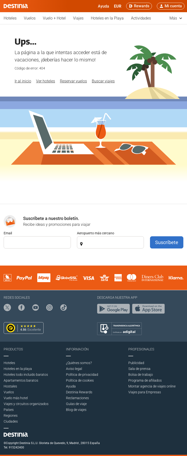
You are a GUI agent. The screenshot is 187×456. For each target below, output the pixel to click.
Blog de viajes (76, 410)
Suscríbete (166, 242)
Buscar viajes (103, 81)
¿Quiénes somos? (79, 363)
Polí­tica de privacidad (82, 375)
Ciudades (11, 421)
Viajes (78, 18)
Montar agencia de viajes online (152, 386)
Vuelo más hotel (16, 398)
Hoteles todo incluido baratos (26, 375)
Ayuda (71, 386)
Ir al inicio (23, 81)
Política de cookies (80, 380)
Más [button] (175, 18)
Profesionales (141, 349)
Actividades (141, 18)
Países (9, 410)
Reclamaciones (77, 398)
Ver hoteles (45, 81)
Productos (13, 349)
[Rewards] (139, 6)
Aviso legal (74, 369)
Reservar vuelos (73, 81)
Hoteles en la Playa (107, 18)
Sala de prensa (139, 369)
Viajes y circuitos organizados (26, 404)
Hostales (10, 386)
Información (77, 349)
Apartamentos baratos (21, 380)
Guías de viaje (76, 404)
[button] (118, 6)
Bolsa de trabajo (140, 375)
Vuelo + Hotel (54, 18)
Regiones (11, 415)
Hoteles (10, 18)
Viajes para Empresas (144, 392)
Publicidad (136, 363)
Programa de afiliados (145, 380)
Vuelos (30, 18)
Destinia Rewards (79, 392)
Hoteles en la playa (18, 369)
